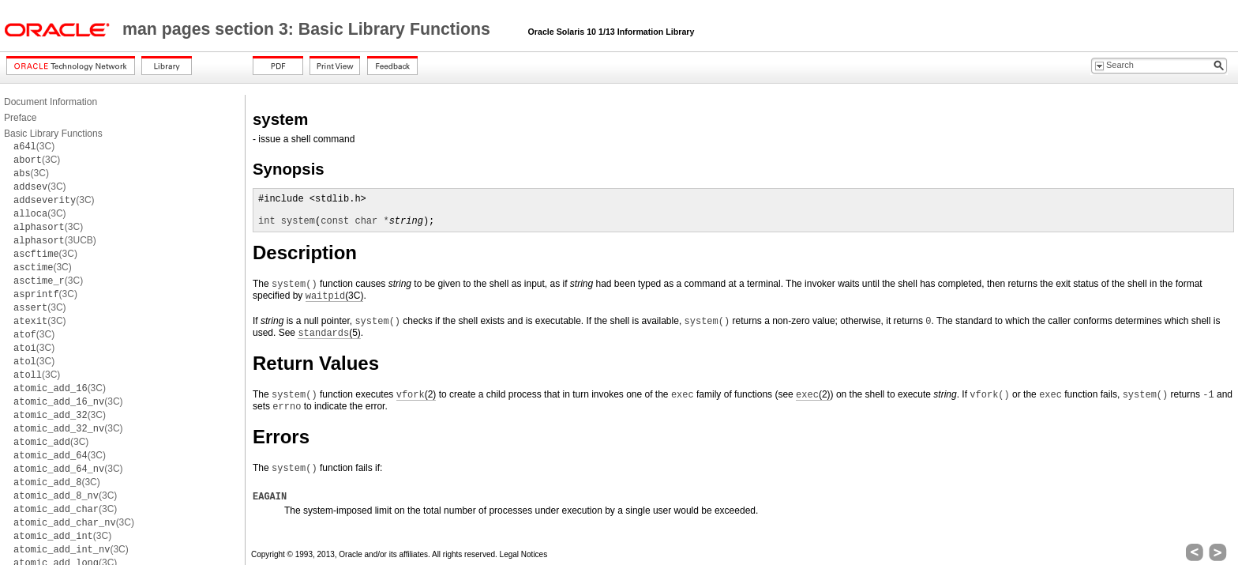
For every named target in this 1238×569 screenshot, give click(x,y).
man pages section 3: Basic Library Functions (308, 29)
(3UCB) (54, 240)
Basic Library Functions (53, 133)
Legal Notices (524, 554)
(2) (416, 395)
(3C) (33, 146)
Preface (20, 117)
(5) (329, 333)
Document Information (50, 101)
